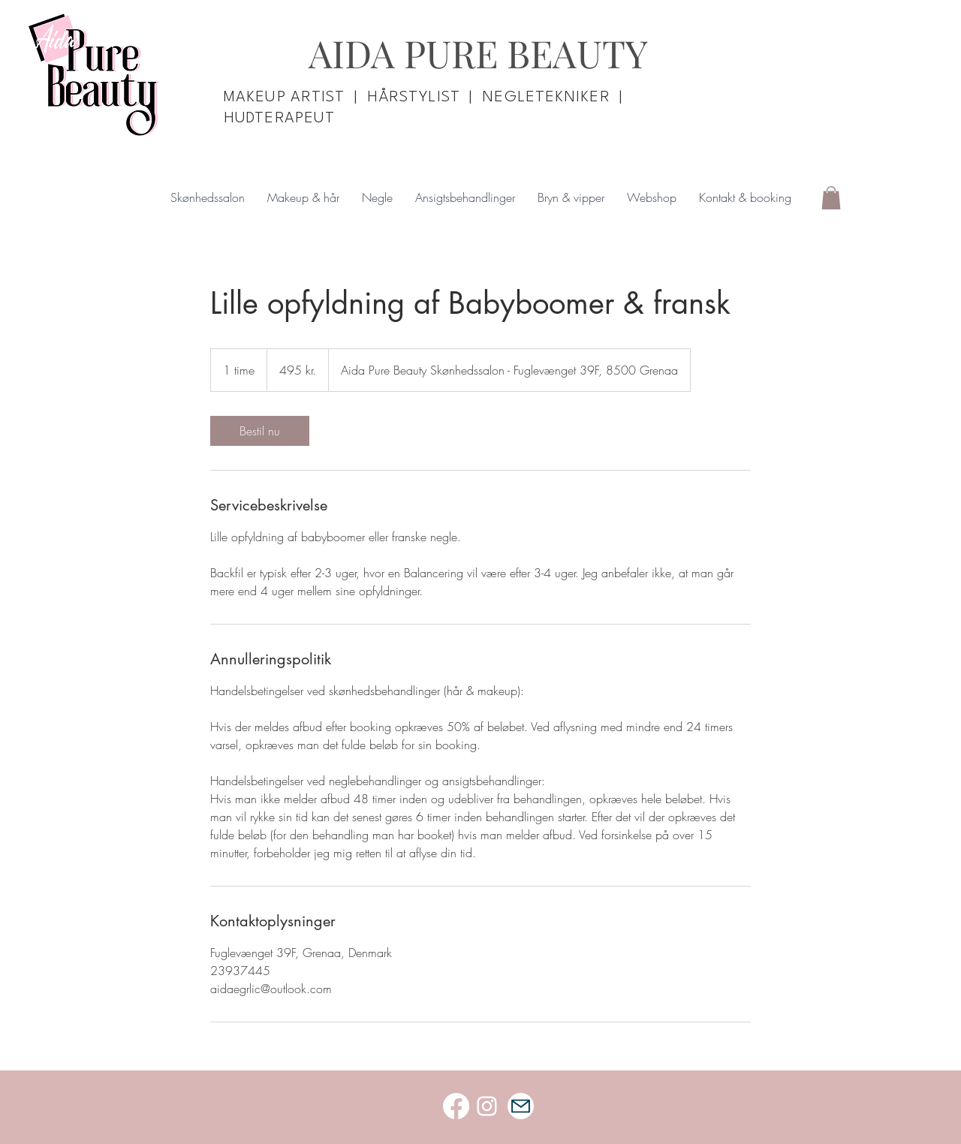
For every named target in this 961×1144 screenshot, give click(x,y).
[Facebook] (456, 1106)
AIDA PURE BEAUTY (478, 53)
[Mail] (521, 1106)
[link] (259, 431)
